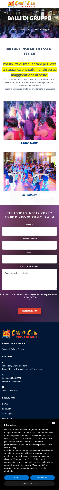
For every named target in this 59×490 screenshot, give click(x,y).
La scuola (6, 408)
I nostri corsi (25, 29)
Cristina (11, 378)
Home (13, 29)
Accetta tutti (42, 477)
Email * (29, 252)
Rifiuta (17, 477)
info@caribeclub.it (10, 390)
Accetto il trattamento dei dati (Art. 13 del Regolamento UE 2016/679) (30, 296)
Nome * (29, 224)
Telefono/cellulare (29, 238)
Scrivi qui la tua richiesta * (29, 266)
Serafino (12, 381)
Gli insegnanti (8, 413)
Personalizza (30, 483)
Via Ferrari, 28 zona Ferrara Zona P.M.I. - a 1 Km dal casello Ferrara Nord (22, 367)
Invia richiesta (29, 311)
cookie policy (10, 447)
